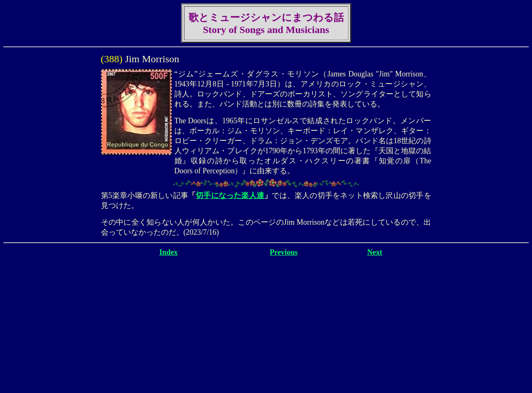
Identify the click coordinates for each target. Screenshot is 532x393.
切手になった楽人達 (230, 195)
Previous (284, 252)
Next (374, 252)
